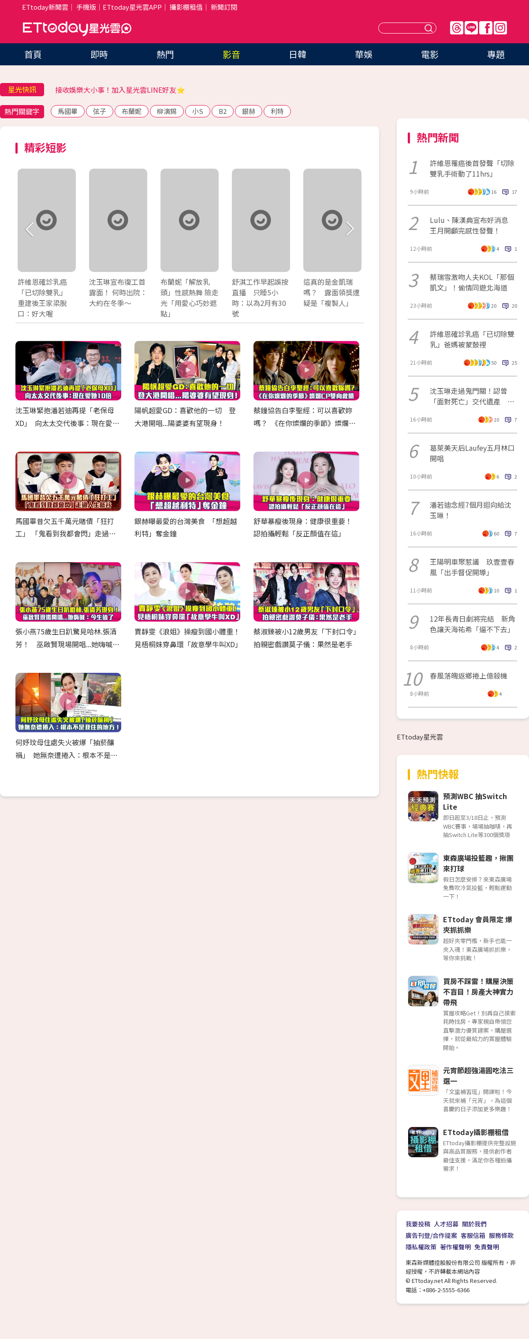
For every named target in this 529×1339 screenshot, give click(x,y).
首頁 (33, 54)
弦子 (99, 111)
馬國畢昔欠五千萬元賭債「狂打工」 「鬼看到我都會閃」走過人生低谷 (65, 534)
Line (471, 27)
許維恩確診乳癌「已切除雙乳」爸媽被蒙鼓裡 (472, 339)
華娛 (364, 54)
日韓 (297, 54)
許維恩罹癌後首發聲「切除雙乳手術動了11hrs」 (472, 168)
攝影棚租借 (186, 6)
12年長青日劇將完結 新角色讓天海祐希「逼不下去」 (472, 623)
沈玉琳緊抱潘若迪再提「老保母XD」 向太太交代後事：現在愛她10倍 (67, 423)
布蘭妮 (132, 111)
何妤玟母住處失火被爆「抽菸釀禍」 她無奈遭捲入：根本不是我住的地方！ (66, 755)
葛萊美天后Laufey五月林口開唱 (472, 453)
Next (349, 229)
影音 (231, 54)
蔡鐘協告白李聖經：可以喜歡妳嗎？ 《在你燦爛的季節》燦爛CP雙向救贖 (305, 423)
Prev (29, 229)
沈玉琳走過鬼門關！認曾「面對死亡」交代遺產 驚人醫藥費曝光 (472, 396)
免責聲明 (486, 1246)
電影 (430, 54)
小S (197, 111)
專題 (496, 54)
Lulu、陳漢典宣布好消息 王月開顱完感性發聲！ (472, 225)
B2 (223, 111)
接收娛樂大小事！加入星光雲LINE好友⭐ (120, 89)
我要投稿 (418, 1223)
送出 (429, 28)
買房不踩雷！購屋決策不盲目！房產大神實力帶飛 (478, 991)
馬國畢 (68, 111)
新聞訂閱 (224, 6)
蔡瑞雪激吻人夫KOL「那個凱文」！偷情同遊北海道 (472, 282)
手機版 (86, 6)
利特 (277, 111)
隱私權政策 (421, 1246)
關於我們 (474, 1223)
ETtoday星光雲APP (132, 6)
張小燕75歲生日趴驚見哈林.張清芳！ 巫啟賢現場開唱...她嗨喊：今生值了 (67, 644)
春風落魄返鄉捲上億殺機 (468, 675)
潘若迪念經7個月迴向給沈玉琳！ (470, 510)
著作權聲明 (455, 1246)
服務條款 (501, 1235)
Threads (456, 27)
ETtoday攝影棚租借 (476, 1132)
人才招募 (446, 1223)
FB (485, 27)
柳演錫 (167, 111)
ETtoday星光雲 (77, 29)
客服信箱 (473, 1235)
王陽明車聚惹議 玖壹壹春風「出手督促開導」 (472, 566)
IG (500, 27)
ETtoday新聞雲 (45, 6)
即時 (99, 54)
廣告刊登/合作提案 (431, 1235)
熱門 (165, 54)
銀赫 (248, 111)
